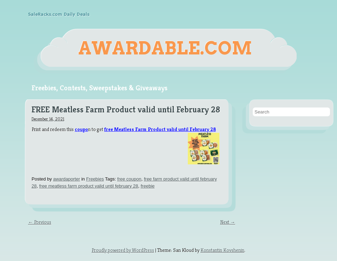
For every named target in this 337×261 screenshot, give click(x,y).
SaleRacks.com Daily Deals (59, 14)
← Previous (39, 222)
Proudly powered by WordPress (123, 250)
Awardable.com (165, 48)
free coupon (129, 179)
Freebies (95, 179)
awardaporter (66, 179)
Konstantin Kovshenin (222, 250)
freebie (148, 186)
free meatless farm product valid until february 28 (88, 186)
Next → (227, 222)
